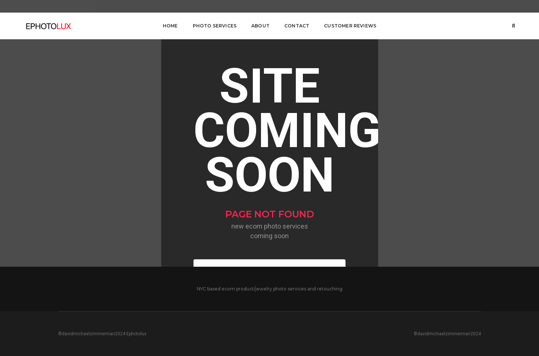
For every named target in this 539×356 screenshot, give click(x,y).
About (260, 26)
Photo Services (215, 26)
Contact (296, 26)
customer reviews (350, 26)
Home (170, 26)
